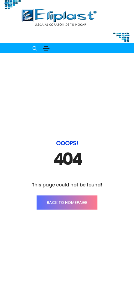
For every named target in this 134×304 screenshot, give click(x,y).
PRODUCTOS (67, 291)
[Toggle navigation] (46, 48)
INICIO (67, 279)
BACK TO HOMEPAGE (67, 158)
